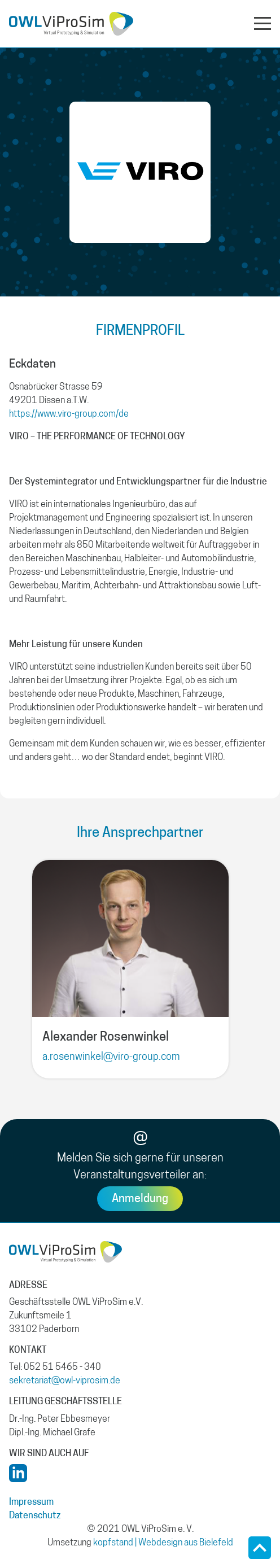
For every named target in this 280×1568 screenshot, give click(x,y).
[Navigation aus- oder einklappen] (262, 22)
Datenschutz (35, 1516)
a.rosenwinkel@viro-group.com (111, 1057)
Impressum (31, 1502)
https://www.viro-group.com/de (69, 414)
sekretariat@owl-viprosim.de (64, 1381)
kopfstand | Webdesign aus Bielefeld (163, 1543)
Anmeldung (140, 1199)
